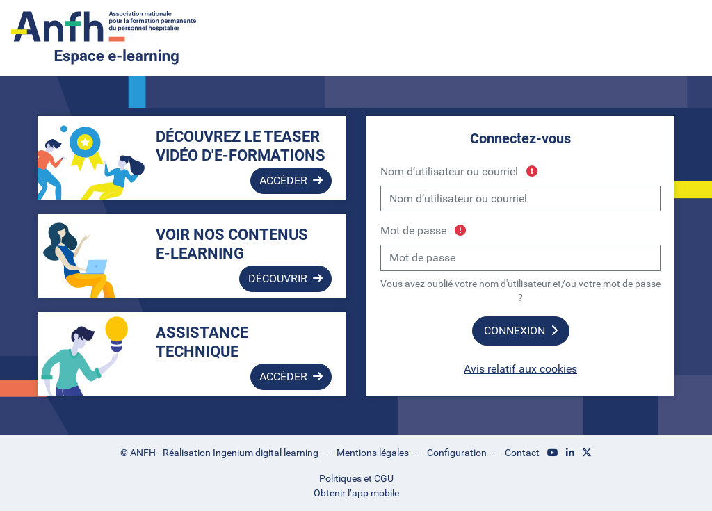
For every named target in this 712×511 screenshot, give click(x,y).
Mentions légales (373, 452)
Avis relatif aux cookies (520, 368)
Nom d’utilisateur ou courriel (458, 171)
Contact (522, 452)
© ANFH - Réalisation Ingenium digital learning (219, 452)
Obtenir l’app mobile (356, 492)
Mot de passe (423, 230)
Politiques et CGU (356, 478)
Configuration (457, 452)
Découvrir (285, 278)
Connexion (521, 330)
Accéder (291, 180)
